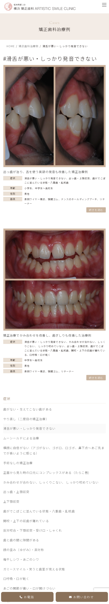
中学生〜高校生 (44, 188)
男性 (27, 193)
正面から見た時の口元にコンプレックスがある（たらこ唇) (46, 472)
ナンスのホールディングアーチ (79, 199)
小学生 (28, 188)
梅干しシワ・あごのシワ (21, 559)
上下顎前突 (11, 501)
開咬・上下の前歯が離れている (26, 521)
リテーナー (67, 371)
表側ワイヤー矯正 (34, 199)
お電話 (27, 596)
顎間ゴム (53, 199)
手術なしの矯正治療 (18, 463)
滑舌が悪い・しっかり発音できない (45, 178)
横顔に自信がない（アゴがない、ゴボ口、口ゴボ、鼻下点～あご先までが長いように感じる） (53, 450)
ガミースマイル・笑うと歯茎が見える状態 (34, 569)
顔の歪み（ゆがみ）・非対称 (23, 550)
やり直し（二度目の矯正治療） (26, 419)
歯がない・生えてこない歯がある (27, 409)
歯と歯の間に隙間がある (21, 540)
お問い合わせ (81, 596)
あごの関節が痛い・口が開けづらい (29, 588)
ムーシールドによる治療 (21, 438)
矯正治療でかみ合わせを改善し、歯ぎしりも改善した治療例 (47, 335)
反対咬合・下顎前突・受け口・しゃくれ (32, 530)
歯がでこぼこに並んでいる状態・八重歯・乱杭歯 (39, 511)
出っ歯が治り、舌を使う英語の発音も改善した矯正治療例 (45, 172)
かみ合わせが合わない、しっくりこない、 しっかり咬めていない (51, 482)
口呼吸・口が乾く (40, 354)
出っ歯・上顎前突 (79, 178)
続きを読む (96, 210)
